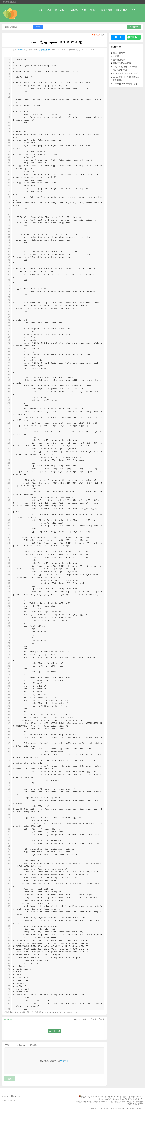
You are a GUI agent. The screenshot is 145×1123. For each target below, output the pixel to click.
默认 (77, 1019)
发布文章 (133, 27)
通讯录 (93, 10)
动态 (49, 10)
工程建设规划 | (118, 1099)
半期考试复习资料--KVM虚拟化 (127, 67)
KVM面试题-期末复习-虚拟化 (126, 73)
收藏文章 (96, 35)
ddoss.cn (14, 1096)
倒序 (101, 1019)
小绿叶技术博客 (45, 50)
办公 (84, 10)
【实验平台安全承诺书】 (133, 1099)
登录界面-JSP (119, 80)
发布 (10, 1079)
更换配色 (12, 2)
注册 (67, 1061)
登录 (62, 1061)
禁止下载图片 (119, 53)
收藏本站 (5, 2)
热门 (85, 1019)
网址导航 (59, 10)
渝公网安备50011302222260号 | (93, 1097)
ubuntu (20, 50)
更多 (133, 10)
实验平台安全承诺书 (122, 63)
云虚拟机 (73, 10)
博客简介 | (109, 1099)
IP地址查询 (121, 10)
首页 (40, 10)
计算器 (116, 56)
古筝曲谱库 (106, 10)
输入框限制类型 (120, 70)
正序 (93, 1019)
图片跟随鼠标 (119, 60)
